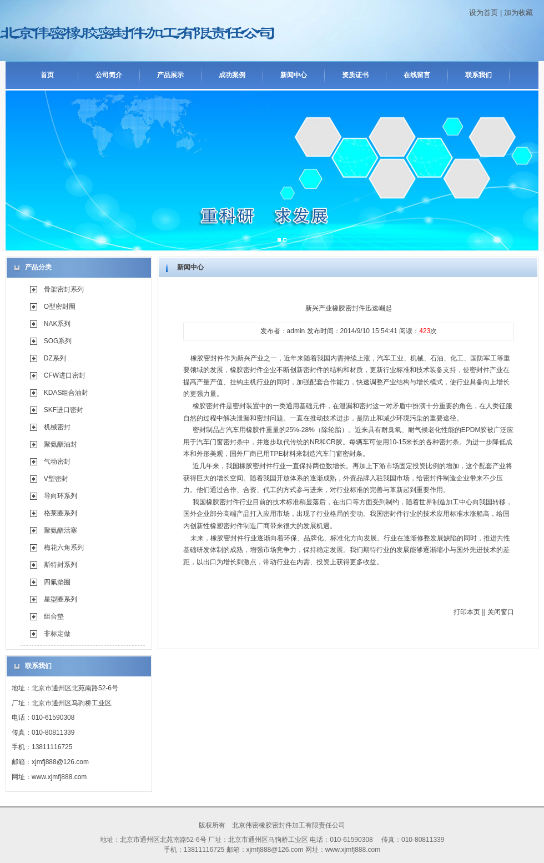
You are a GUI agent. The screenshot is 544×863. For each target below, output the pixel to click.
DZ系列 (55, 358)
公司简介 (108, 75)
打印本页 (467, 612)
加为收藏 (518, 12)
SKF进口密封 (63, 410)
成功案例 (232, 75)
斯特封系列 (60, 565)
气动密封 (57, 461)
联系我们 (478, 75)
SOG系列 (58, 341)
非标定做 (57, 634)
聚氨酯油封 (60, 444)
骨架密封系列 (64, 289)
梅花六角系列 (64, 547)
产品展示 (170, 75)
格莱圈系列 (60, 513)
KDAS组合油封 (66, 393)
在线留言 (417, 75)
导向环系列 (60, 496)
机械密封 (57, 427)
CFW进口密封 (64, 375)
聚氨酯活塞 (60, 530)
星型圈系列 (60, 599)
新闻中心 (293, 75)
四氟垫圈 (57, 582)
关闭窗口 (500, 612)
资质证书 (355, 75)
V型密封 (56, 479)
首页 (47, 75)
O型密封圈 (59, 306)
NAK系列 (57, 324)
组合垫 (54, 616)
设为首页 (483, 12)
